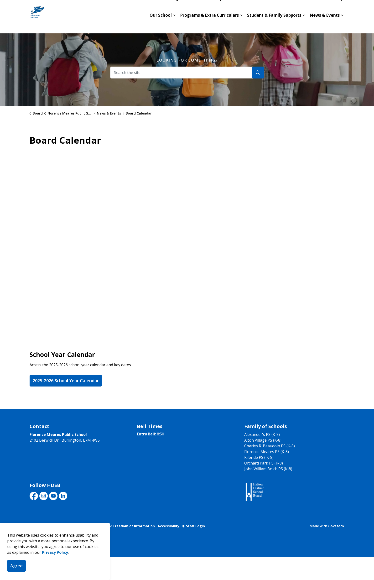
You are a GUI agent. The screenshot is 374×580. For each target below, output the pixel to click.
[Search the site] (187, 72)
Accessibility (168, 526)
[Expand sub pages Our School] (174, 25)
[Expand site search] (339, 8)
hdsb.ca (265, 8)
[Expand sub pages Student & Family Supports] (303, 25)
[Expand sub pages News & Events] (342, 25)
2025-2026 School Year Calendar (66, 380)
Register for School (187, 8)
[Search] (258, 72)
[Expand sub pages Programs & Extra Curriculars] (241, 25)
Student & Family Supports (274, 25)
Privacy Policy (55, 552)
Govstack (336, 526)
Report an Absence (231, 8)
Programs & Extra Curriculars (209, 25)
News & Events (325, 25)
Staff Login (193, 526)
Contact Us (291, 8)
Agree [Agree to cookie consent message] (16, 565)
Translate (319, 8)
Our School (161, 25)
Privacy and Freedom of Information (124, 526)
